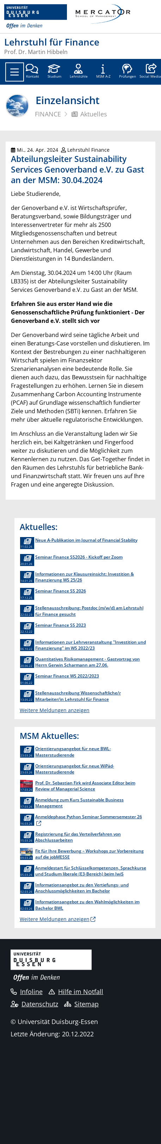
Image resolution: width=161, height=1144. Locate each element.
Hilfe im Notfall (76, 991)
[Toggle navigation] (14, 72)
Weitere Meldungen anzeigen (54, 710)
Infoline (27, 991)
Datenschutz (34, 1004)
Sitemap (81, 1004)
